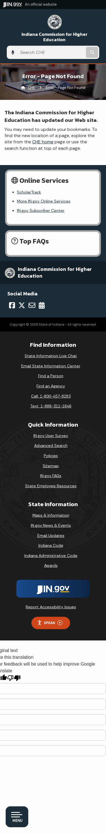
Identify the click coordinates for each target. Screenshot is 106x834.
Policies (51, 455)
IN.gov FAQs (50, 475)
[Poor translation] (14, 678)
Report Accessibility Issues (51, 606)
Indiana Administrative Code (50, 555)
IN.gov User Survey (50, 435)
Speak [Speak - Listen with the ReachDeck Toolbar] (49, 623)
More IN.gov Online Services (43, 201)
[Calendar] (42, 305)
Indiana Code (50, 545)
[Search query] (51, 52)
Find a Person (50, 375)
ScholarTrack (29, 192)
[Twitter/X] (21, 305)
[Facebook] (12, 305)
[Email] (32, 305)
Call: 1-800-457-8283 (51, 396)
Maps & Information (51, 515)
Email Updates (50, 535)
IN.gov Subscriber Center (40, 210)
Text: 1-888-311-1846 (50, 406)
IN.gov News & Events (51, 525)
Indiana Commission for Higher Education (54, 37)
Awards (51, 565)
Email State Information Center (50, 365)
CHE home (42, 142)
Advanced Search (51, 445)
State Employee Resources (51, 485)
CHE (31, 87)
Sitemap (51, 465)
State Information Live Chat (51, 355)
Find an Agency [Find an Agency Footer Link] (50, 386)
